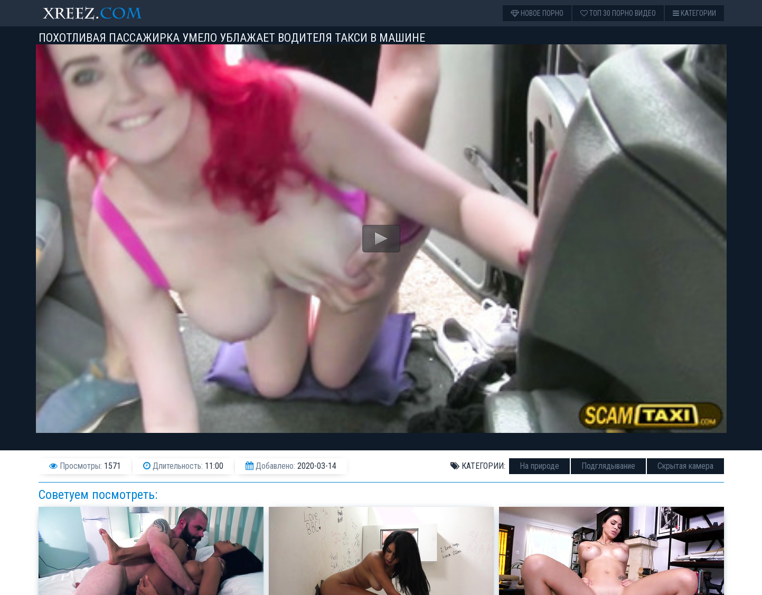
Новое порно (537, 13)
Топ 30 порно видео (618, 13)
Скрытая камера (685, 466)
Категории (694, 13)
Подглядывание (608, 466)
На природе (539, 466)
